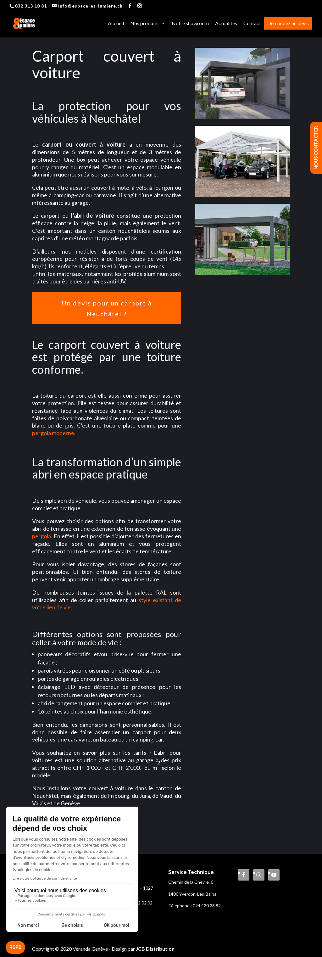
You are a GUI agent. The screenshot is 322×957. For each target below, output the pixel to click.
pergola (41, 536)
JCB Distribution (155, 949)
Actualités (226, 24)
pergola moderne (53, 432)
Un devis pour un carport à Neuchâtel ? (107, 308)
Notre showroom (190, 24)
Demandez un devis (288, 24)
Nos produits (147, 24)
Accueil (116, 24)
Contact (252, 24)
